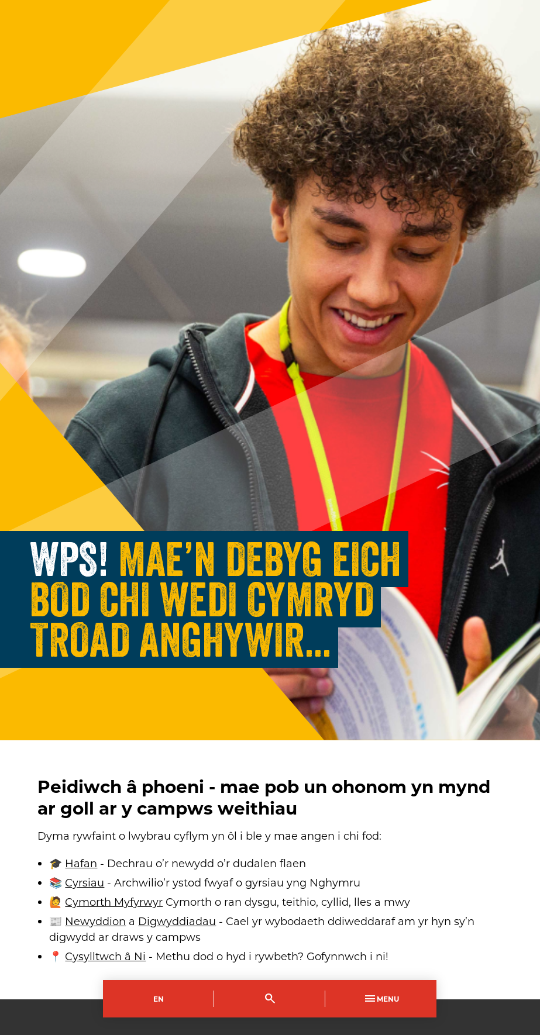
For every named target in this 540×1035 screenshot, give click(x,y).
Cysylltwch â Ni (105, 956)
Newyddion (95, 921)
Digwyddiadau (177, 921)
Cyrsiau (84, 882)
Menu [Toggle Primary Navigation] (381, 999)
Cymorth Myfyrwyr (114, 902)
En (158, 998)
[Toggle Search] (269, 998)
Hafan (81, 863)
